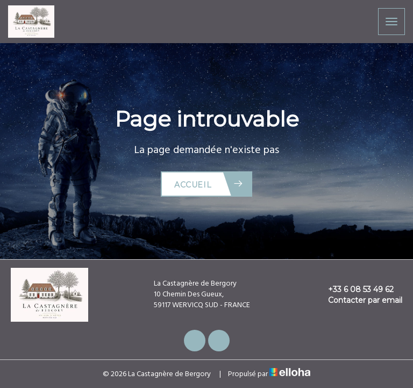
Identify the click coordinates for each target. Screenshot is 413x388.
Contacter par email (359, 300)
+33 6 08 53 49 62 (355, 289)
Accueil (209, 184)
